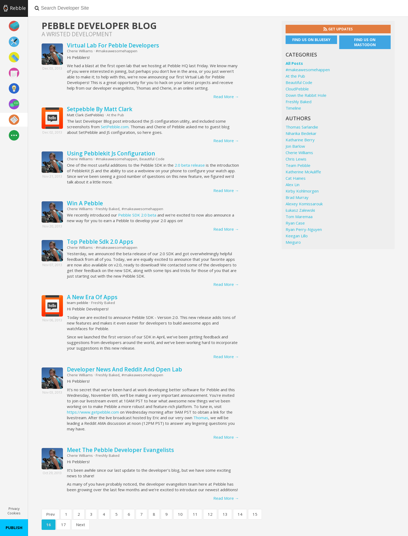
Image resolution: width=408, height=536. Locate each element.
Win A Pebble (85, 203)
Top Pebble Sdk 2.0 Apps (100, 241)
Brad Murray (297, 197)
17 (63, 524)
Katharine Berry (300, 139)
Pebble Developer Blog (99, 25)
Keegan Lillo (297, 235)
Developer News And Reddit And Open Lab (124, 369)
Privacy (14, 508)
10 (180, 514)
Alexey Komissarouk (304, 203)
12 (210, 514)
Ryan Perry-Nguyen (304, 229)
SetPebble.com (115, 126)
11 (195, 514)
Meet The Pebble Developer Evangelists (120, 450)
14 (240, 514)
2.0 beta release (190, 165)
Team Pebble (298, 165)
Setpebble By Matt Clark (99, 109)
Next (80, 524)
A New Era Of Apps (92, 297)
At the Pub (115, 115)
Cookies (14, 513)
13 (225, 514)
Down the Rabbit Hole (306, 95)
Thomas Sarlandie (302, 127)
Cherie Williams (80, 51)
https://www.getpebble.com (93, 412)
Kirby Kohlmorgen (302, 191)
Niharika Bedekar (301, 133)
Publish (14, 527)
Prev (50, 514)
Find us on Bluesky (311, 39)
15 (255, 514)
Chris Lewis (296, 159)
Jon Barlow (295, 146)
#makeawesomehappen (116, 51)
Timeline (293, 108)
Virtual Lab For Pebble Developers (113, 45)
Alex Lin (292, 184)
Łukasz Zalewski (300, 210)
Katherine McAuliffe (303, 171)
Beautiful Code (152, 159)
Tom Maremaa (299, 216)
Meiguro (293, 242)
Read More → (226, 96)
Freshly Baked (107, 208)
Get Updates (338, 29)
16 (48, 524)
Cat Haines (296, 178)
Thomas (200, 417)
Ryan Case (295, 223)
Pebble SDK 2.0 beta (137, 215)
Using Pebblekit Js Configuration (111, 153)
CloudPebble (297, 88)
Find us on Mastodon (365, 42)
